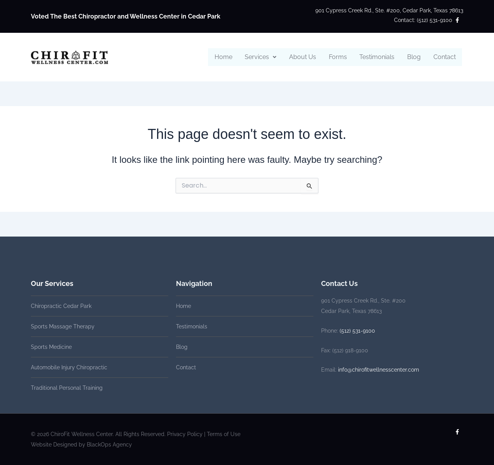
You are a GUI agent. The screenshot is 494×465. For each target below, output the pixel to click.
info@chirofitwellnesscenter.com (378, 370)
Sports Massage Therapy (63, 326)
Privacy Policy (185, 434)
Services (262, 57)
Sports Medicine (51, 347)
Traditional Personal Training (67, 388)
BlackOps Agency (109, 444)
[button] (262, 57)
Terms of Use (223, 434)
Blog (414, 57)
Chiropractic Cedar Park (61, 306)
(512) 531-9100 (357, 331)
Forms (339, 57)
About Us (303, 57)
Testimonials (377, 57)
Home (225, 57)
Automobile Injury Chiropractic (69, 367)
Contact (444, 57)
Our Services (52, 283)
